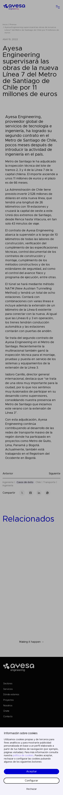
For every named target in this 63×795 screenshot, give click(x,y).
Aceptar (31, 771)
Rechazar (31, 789)
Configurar (31, 780)
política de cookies (23, 755)
